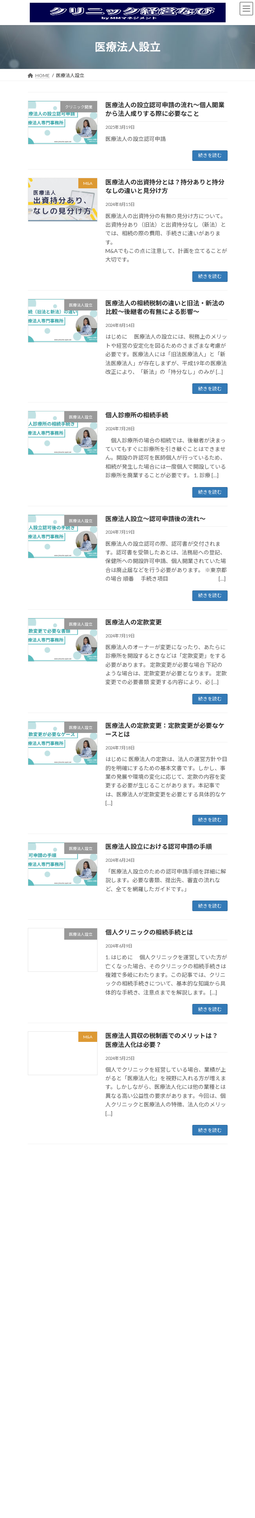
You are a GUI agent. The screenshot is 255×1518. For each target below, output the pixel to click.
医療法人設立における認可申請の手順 (158, 846)
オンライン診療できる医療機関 (70, 1253)
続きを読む (210, 155)
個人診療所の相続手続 (136, 415)
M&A (38, 1266)
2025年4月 (44, 1456)
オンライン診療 (49, 1239)
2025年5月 (44, 1442)
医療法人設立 (47, 1210)
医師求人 (42, 1294)
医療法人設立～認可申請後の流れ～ (155, 518)
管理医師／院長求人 (58, 1336)
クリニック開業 (53, 1224)
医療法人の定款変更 (133, 622)
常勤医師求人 (51, 1308)
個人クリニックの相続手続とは (149, 932)
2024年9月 (44, 1484)
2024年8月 (44, 1499)
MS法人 (41, 1280)
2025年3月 (44, 1470)
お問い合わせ (47, 1379)
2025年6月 (44, 1428)
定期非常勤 (49, 1322)
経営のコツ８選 (49, 1351)
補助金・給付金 (53, 1365)
